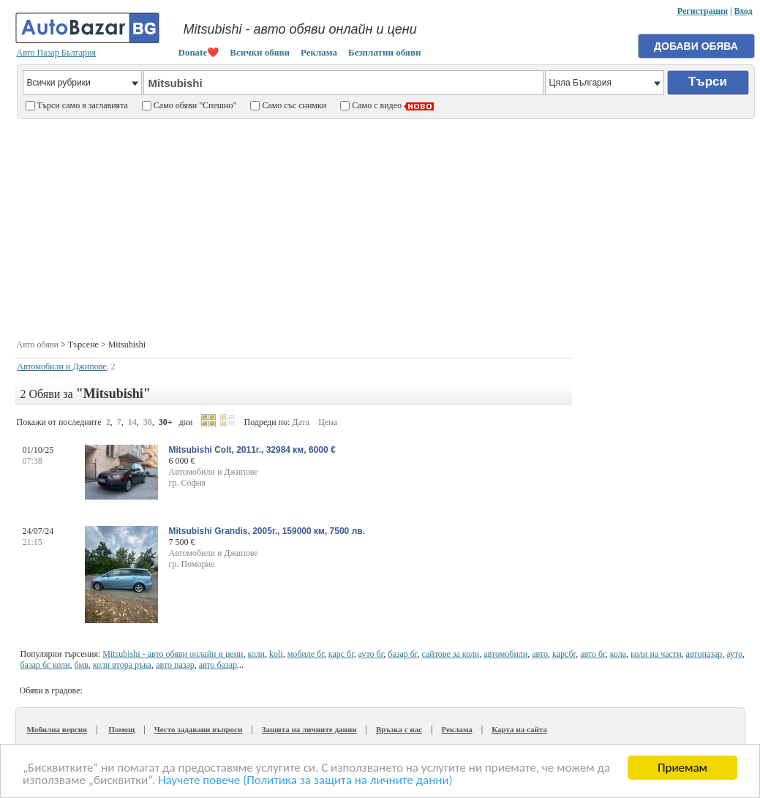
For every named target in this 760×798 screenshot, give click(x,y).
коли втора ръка (122, 665)
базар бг (402, 654)
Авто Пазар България (56, 53)
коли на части (656, 654)
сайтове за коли (450, 654)
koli (276, 654)
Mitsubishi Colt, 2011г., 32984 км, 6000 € (252, 450)
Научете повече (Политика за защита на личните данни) (305, 780)
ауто (734, 654)
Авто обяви (38, 344)
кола (618, 654)
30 (147, 422)
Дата (300, 422)
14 (132, 422)
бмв (82, 665)
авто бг (592, 654)
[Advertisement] (385, 227)
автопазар (704, 654)
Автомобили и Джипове (62, 366)
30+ (166, 422)
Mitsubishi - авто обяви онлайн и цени (172, 654)
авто (540, 654)
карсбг (564, 654)
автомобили (505, 654)
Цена (327, 422)
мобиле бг (305, 654)
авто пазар (175, 665)
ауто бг (370, 654)
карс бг (341, 654)
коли (256, 654)
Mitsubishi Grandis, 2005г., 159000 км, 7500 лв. (267, 531)
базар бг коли (45, 665)
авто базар (218, 665)
